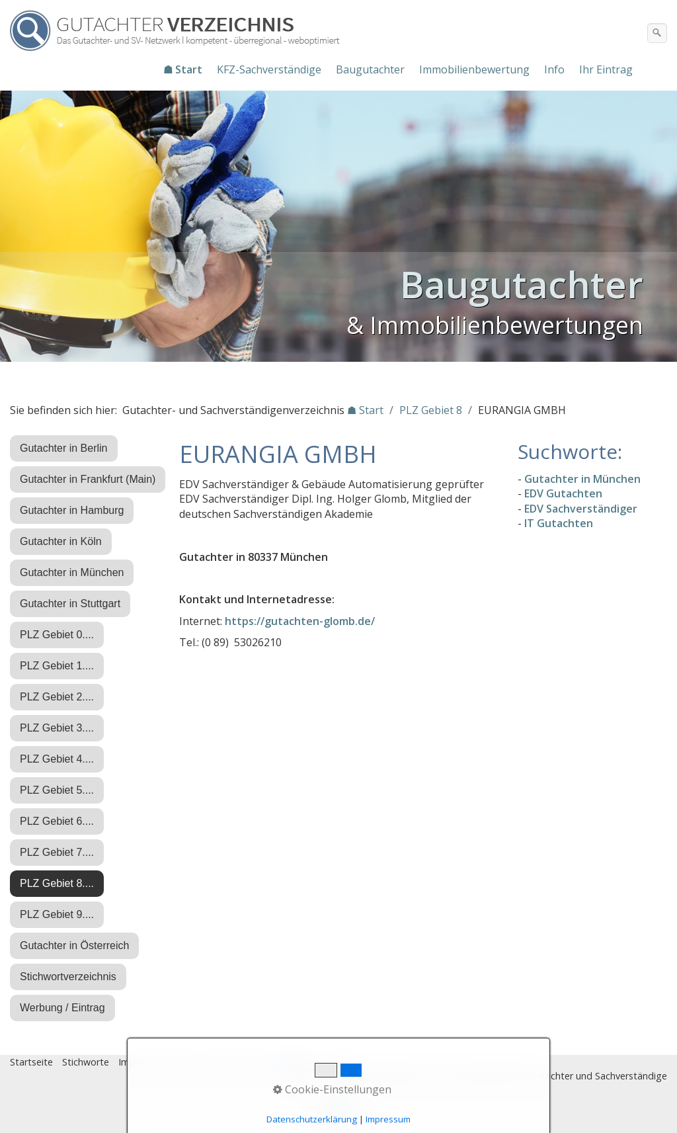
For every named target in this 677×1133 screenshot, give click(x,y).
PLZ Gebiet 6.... (57, 821)
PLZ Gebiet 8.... (57, 883)
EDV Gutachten (563, 493)
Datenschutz (204, 1062)
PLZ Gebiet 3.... (57, 728)
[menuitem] (183, 69)
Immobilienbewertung (474, 69)
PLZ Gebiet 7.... (57, 852)
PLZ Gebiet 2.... (57, 696)
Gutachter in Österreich (74, 945)
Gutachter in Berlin (64, 448)
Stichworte (85, 1062)
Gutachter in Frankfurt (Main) (87, 479)
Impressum (142, 1062)
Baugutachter (370, 69)
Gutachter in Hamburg (72, 510)
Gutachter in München (72, 572)
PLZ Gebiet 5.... (57, 790)
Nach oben (338, 1111)
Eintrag (256, 1062)
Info (554, 69)
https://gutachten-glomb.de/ (300, 621)
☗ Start (182, 69)
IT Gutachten (558, 523)
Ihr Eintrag (606, 69)
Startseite (31, 1062)
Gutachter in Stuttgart (70, 603)
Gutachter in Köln (61, 541)
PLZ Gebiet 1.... (57, 665)
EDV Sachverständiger (580, 508)
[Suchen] (657, 33)
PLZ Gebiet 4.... (57, 759)
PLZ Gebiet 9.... (57, 914)
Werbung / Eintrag (62, 1007)
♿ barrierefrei (313, 1062)
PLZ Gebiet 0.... (57, 634)
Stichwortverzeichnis (68, 976)
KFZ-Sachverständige (269, 69)
